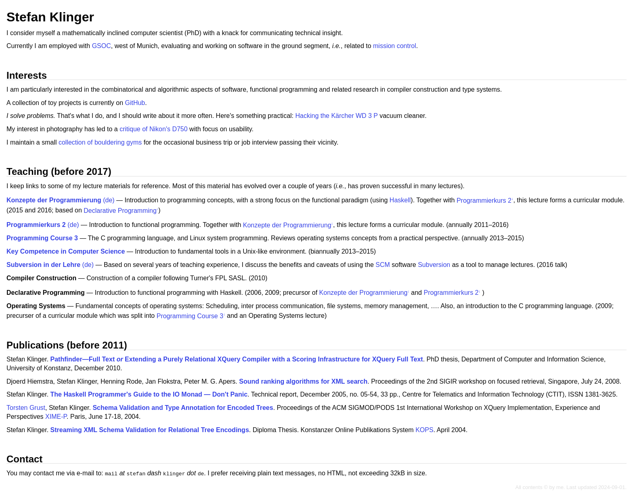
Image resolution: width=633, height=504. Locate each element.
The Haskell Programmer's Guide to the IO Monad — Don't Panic (149, 394)
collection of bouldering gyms (100, 142)
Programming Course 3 (190, 316)
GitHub (135, 102)
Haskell (400, 200)
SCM (382, 264)
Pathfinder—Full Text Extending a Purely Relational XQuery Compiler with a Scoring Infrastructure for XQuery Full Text (236, 359)
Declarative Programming (120, 210)
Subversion (434, 264)
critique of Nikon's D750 (153, 129)
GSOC (101, 45)
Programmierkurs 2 (484, 200)
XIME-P (56, 416)
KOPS (424, 429)
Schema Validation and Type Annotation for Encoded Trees (182, 407)
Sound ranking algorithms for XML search (303, 381)
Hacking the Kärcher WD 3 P (337, 115)
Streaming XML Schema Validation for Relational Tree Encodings (149, 429)
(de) (60, 200)
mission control (394, 45)
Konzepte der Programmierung (287, 225)
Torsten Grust (25, 407)
